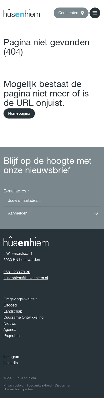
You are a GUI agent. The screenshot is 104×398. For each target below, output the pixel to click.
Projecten (12, 335)
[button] (71, 13)
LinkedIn (11, 363)
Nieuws (10, 323)
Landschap (13, 311)
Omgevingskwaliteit (20, 299)
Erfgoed (10, 305)
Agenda (10, 329)
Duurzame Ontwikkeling (24, 317)
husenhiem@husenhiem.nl (26, 278)
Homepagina (19, 113)
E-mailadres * (16, 190)
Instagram (12, 357)
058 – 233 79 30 (17, 272)
